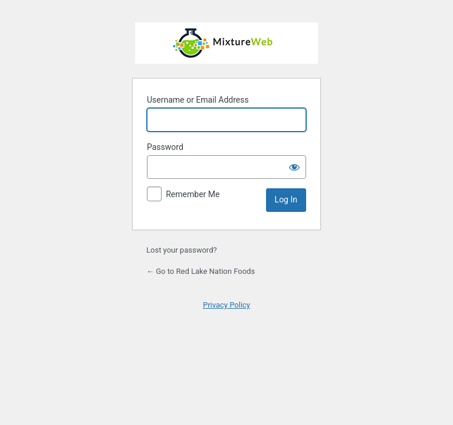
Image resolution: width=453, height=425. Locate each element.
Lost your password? (181, 250)
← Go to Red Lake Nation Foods (200, 271)
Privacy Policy (226, 304)
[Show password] (294, 167)
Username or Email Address (198, 99)
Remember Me (192, 194)
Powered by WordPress (226, 43)
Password (165, 147)
